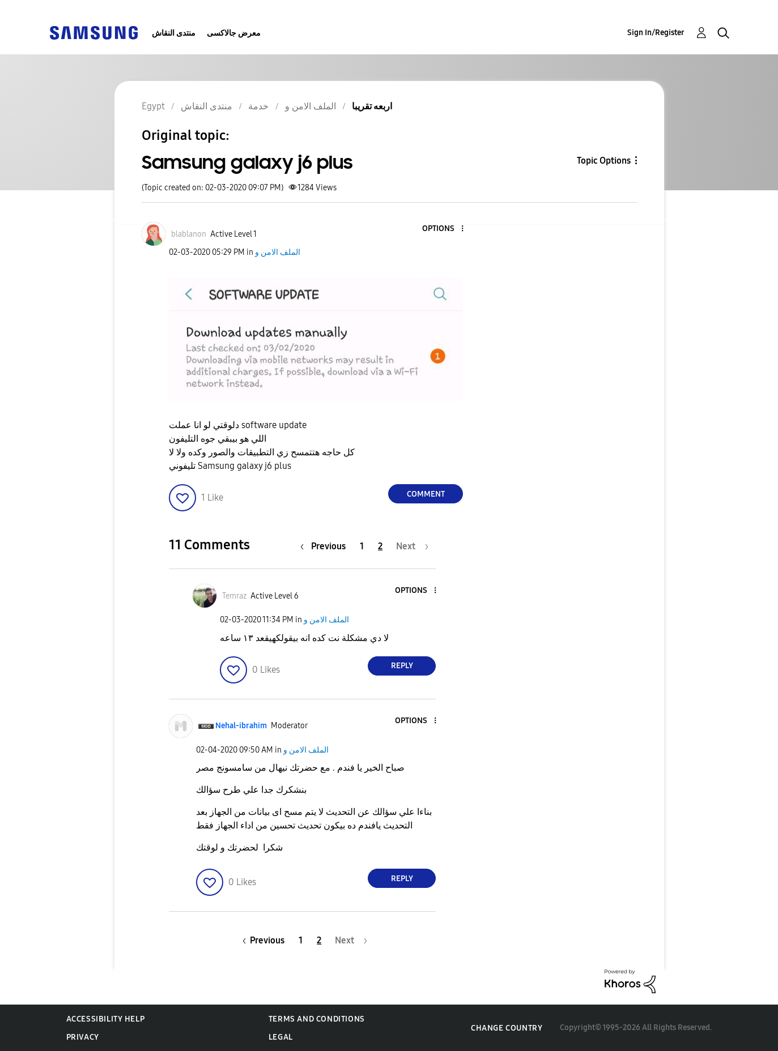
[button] (444, 229)
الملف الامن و (277, 252)
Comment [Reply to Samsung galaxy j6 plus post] (426, 494)
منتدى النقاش (173, 33)
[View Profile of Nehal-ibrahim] (241, 725)
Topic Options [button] (604, 160)
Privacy (82, 1037)
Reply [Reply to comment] (402, 665)
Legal (281, 1037)
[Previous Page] (326, 546)
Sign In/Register (656, 32)
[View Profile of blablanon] (188, 234)
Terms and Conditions (317, 1019)
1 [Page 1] (362, 546)
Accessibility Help (105, 1019)
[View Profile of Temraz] (234, 596)
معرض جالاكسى (234, 33)
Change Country (506, 1028)
